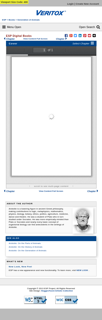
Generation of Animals (28, 20)
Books (12, 20)
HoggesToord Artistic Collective (57, 291)
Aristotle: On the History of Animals (25, 247)
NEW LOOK (82, 270)
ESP (4, 20)
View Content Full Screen (35, 39)
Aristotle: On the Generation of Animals (27, 250)
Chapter (9, 39)
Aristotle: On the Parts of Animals (25, 243)
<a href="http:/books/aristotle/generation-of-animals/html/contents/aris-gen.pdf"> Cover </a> (51, 115)
